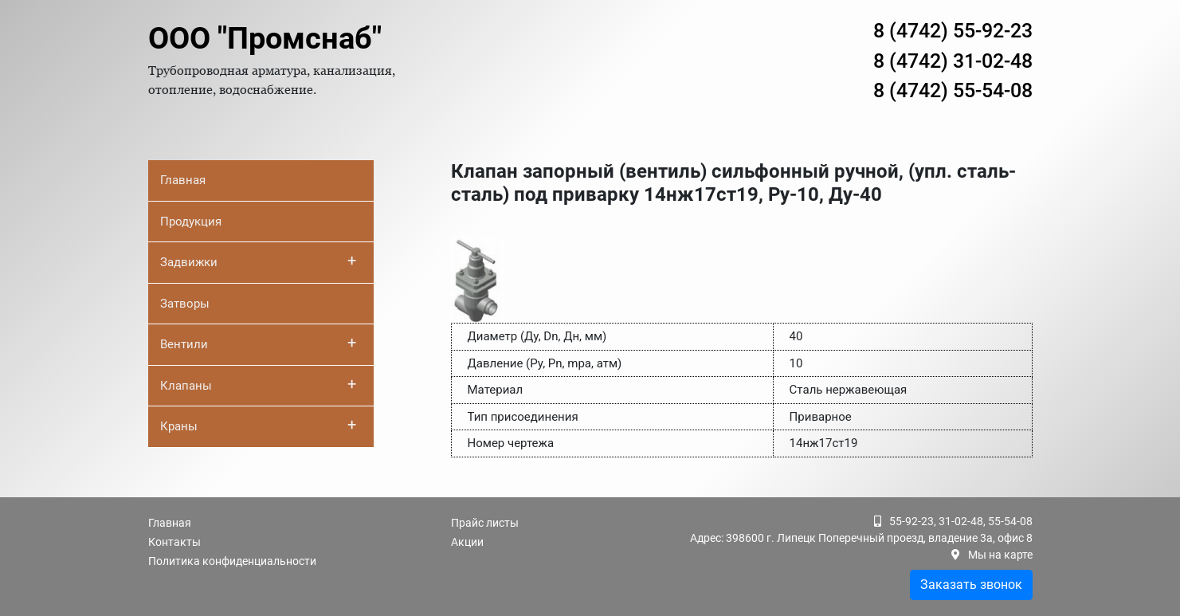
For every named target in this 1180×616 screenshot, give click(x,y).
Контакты (174, 542)
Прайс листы (485, 522)
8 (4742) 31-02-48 (953, 61)
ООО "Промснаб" (265, 38)
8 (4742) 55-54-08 (953, 90)
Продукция (190, 221)
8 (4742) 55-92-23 (953, 30)
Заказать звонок (971, 584)
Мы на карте (1000, 554)
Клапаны (258, 384)
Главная (183, 180)
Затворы (185, 303)
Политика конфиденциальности (232, 561)
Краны (258, 424)
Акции (467, 542)
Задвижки (258, 260)
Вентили (258, 342)
